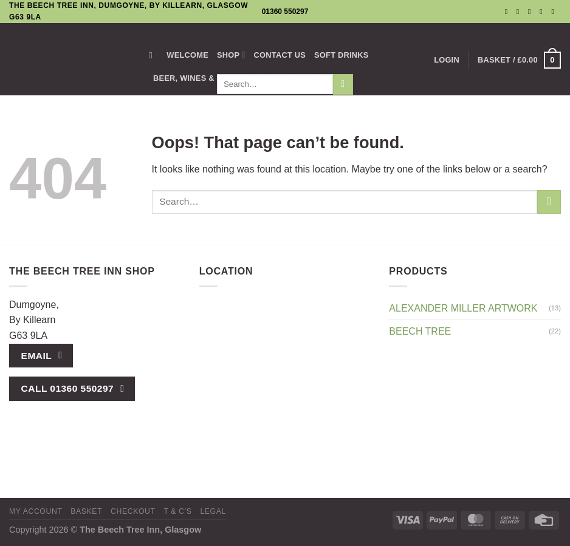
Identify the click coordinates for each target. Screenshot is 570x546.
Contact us (280, 55)
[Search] (153, 55)
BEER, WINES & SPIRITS (200, 78)
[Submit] (549, 202)
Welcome (187, 55)
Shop (231, 55)
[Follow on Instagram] (520, 11)
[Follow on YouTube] (554, 11)
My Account (35, 511)
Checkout (133, 511)
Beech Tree (420, 331)
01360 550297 (285, 11)
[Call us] (543, 11)
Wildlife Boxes (290, 78)
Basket (86, 511)
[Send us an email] (531, 11)
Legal (213, 511)
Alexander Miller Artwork (463, 308)
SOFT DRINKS (341, 55)
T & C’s (177, 511)
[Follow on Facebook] (508, 11)
